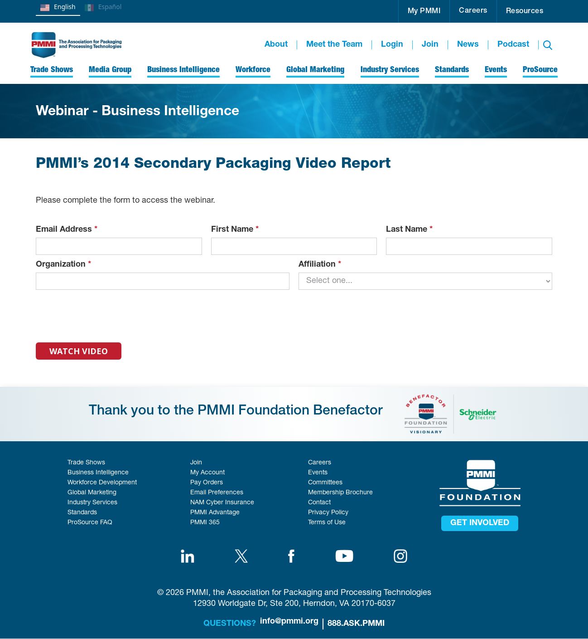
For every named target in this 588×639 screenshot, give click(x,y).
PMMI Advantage (215, 513)
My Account (207, 473)
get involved (479, 523)
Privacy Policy (328, 513)
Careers (473, 11)
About (276, 45)
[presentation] (105, 312)
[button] (424, 11)
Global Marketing (91, 493)
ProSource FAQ (89, 523)
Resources (525, 11)
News (468, 45)
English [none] (58, 7)
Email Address (66, 230)
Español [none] (103, 7)
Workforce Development (102, 483)
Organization (63, 265)
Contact (319, 503)
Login (392, 45)
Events (318, 473)
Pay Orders (206, 483)
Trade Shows (86, 463)
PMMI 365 (205, 523)
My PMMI (424, 11)
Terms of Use (327, 523)
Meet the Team (334, 45)
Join (430, 45)
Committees (325, 483)
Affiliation (320, 265)
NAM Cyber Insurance (222, 503)
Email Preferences (216, 493)
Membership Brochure (340, 493)
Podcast (513, 45)
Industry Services (92, 503)
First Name (235, 230)
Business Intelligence (98, 473)
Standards (82, 513)
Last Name (409, 230)
